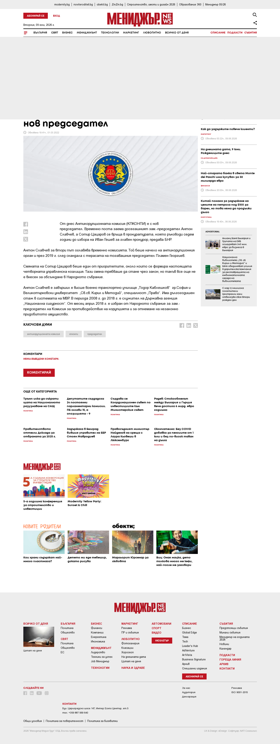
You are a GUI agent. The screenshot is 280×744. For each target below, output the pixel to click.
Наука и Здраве (133, 667)
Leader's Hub (190, 646)
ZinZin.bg (117, 4)
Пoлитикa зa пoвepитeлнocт (64, 721)
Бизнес (67, 33)
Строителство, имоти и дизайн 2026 (151, 4)
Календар (225, 648)
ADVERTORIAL (212, 232)
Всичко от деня (177, 33)
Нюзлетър (162, 641)
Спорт (156, 628)
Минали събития (229, 632)
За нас (186, 688)
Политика (67, 628)
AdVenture (188, 650)
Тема (185, 637)
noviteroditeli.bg (83, 4)
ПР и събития (130, 632)
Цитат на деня (131, 661)
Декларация (189, 696)
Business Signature (194, 659)
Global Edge (189, 632)
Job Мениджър (100, 661)
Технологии (110, 33)
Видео (156, 632)
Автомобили (161, 623)
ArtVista (187, 655)
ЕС (62, 652)
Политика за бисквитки (102, 721)
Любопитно (152, 33)
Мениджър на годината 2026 (234, 638)
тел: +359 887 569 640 (75, 712)
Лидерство (98, 652)
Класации (127, 648)
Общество (68, 632)
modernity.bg (62, 4)
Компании (97, 632)
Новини (224, 644)
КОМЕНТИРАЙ (39, 372)
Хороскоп (127, 652)
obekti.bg (102, 4)
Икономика (98, 641)
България (40, 33)
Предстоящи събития (233, 628)
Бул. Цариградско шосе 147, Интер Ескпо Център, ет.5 (95, 708)
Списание (218, 33)
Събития (250, 33)
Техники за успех (101, 657)
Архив (186, 664)
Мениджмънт (87, 33)
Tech (185, 641)
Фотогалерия (130, 643)
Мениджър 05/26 (215, 4)
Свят (54, 33)
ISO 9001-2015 (239, 692)
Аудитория (188, 692)
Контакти (227, 668)
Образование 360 (190, 4)
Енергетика (98, 637)
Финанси (96, 628)
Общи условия (32, 721)
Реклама (126, 628)
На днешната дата (133, 657)
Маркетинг (131, 33)
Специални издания (194, 668)
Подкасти (234, 33)
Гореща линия (230, 659)
